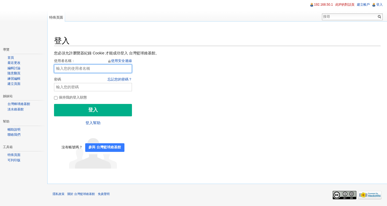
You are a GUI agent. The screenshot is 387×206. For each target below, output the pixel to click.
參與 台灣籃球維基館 (104, 147)
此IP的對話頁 (344, 4)
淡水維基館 (16, 109)
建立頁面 (14, 84)
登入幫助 (93, 123)
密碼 (93, 79)
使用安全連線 (121, 61)
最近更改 (14, 63)
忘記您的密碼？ (120, 79)
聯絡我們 (14, 135)
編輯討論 (14, 68)
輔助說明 (14, 129)
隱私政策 (58, 193)
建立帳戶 (363, 4)
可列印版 (14, 160)
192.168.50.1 (323, 4)
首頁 (11, 58)
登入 (379, 4)
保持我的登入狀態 (70, 97)
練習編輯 (14, 79)
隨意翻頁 (14, 73)
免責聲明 (104, 193)
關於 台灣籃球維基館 (81, 193)
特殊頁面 (56, 17)
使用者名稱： (93, 61)
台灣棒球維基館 (19, 104)
